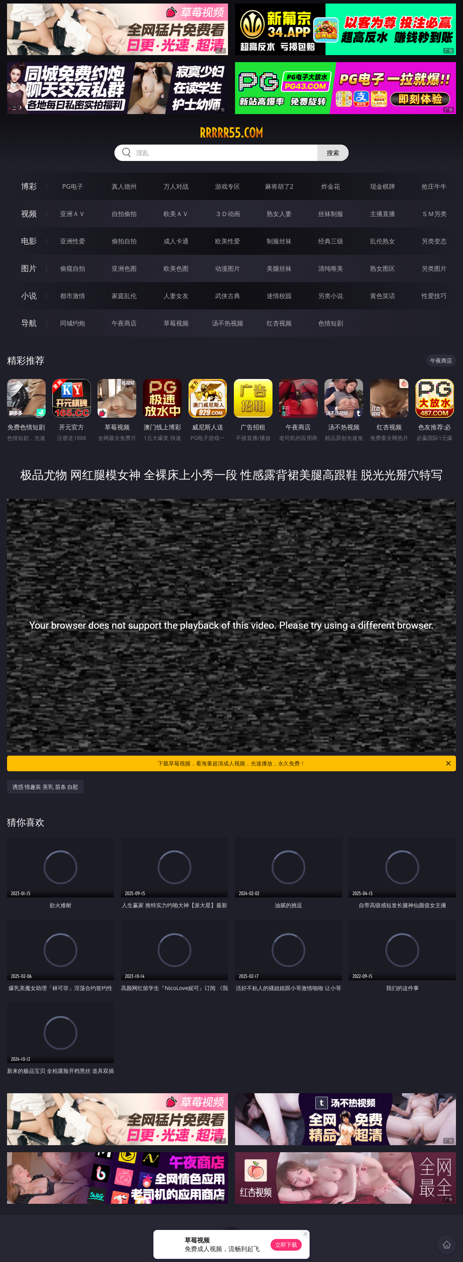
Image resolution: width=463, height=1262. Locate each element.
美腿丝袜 (279, 268)
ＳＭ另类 (434, 213)
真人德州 (124, 186)
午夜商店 (124, 323)
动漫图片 (227, 268)
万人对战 (176, 186)
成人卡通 (176, 241)
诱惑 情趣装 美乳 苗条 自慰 (45, 786)
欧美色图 (176, 268)
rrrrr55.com (231, 133)
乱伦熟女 (382, 241)
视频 (29, 213)
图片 (29, 268)
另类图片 (434, 268)
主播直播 (382, 213)
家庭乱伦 (124, 295)
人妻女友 (176, 295)
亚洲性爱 (72, 241)
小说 (29, 295)
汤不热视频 (227, 323)
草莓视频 (176, 323)
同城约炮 (72, 323)
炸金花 (330, 186)
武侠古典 (227, 295)
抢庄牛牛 (434, 186)
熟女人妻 (279, 213)
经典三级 (330, 241)
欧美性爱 (227, 241)
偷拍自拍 (124, 241)
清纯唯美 (330, 268)
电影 (29, 241)
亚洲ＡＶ (72, 213)
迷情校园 (279, 295)
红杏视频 (279, 323)
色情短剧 (330, 323)
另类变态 (434, 241)
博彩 (29, 186)
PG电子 (72, 186)
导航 (29, 323)
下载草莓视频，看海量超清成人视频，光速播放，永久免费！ (305, 763)
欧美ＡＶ (176, 213)
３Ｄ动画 (227, 213)
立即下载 (286, 1244)
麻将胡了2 (279, 186)
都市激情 (72, 295)
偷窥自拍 (72, 268)
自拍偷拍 (124, 213)
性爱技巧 (434, 295)
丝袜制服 (330, 213)
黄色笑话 (382, 295)
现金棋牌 (382, 186)
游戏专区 (227, 186)
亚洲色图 (124, 268)
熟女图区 (382, 268)
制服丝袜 (279, 241)
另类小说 (330, 295)
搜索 (333, 152)
